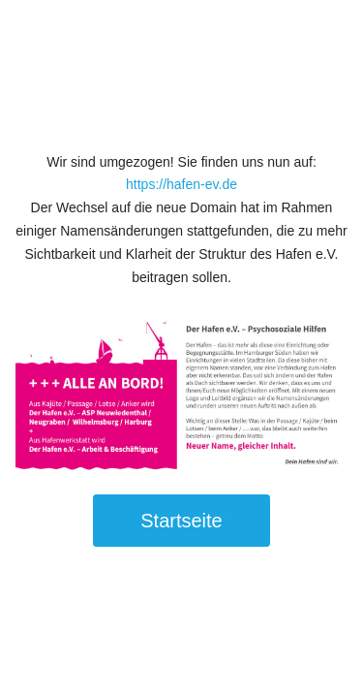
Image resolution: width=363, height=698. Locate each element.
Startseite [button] (181, 520)
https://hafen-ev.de (181, 184)
